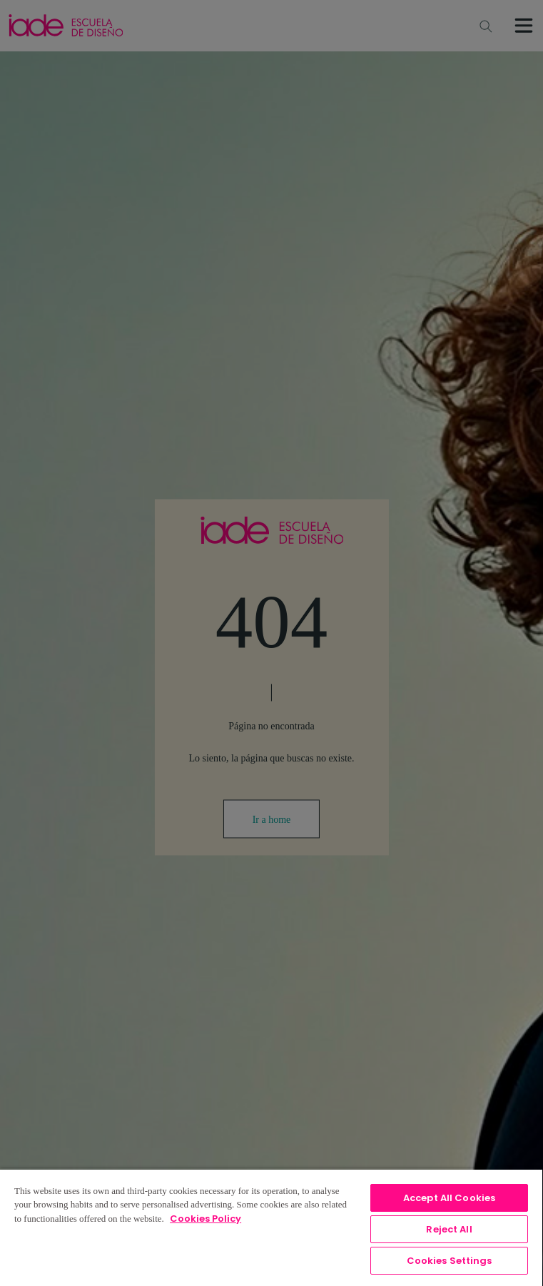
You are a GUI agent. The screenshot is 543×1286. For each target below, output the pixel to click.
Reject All (449, 1229)
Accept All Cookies (449, 1198)
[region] (271, 1227)
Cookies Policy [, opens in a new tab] (205, 1218)
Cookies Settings (449, 1260)
